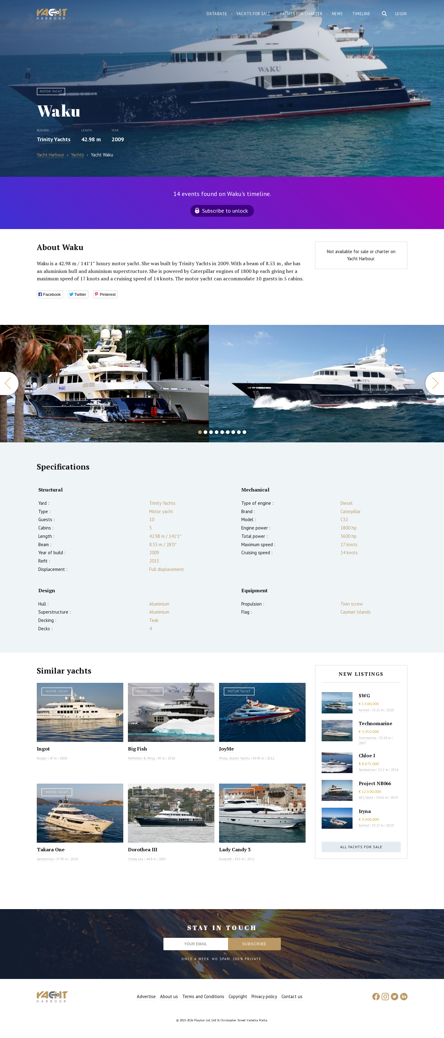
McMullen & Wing (141, 758)
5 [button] (222, 432)
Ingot (43, 748)
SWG (364, 695)
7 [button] (233, 432)
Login (401, 13)
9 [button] (244, 432)
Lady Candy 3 (235, 849)
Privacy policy (264, 996)
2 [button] (205, 432)
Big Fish (137, 748)
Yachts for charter (301, 13)
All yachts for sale (361, 846)
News (337, 13)
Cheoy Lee (135, 859)
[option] (104, 383)
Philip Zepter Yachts (234, 758)
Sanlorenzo (45, 859)
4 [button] (216, 432)
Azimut (364, 710)
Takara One (51, 849)
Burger (42, 758)
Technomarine (375, 723)
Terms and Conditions (203, 996)
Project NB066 (375, 783)
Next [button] (434, 383)
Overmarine (368, 738)
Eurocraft (225, 859)
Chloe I (367, 755)
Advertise (146, 996)
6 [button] (228, 432)
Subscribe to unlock (225, 210)
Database (217, 13)
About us (169, 996)
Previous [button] (9, 383)
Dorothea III (142, 849)
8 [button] (239, 432)
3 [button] (211, 432)
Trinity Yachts (53, 139)
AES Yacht (366, 797)
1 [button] (200, 432)
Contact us (291, 996)
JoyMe (226, 748)
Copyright (238, 996)
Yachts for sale (253, 13)
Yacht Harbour (52, 15)
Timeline (361, 13)
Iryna (365, 811)
